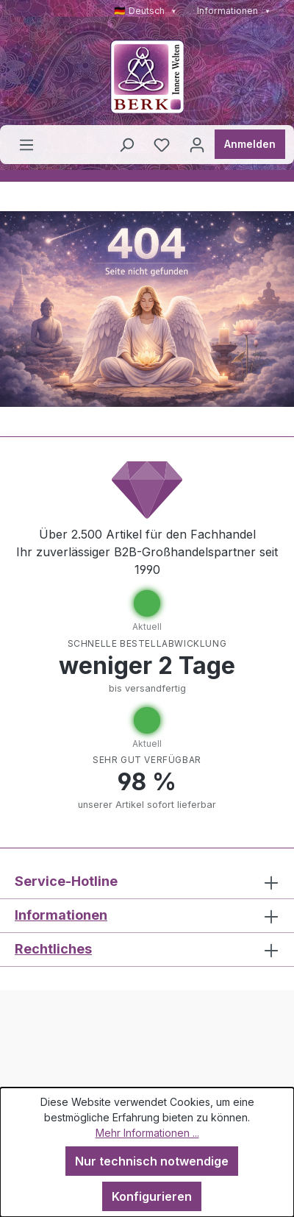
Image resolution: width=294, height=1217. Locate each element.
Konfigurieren (152, 1196)
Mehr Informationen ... (147, 1132)
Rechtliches (53, 949)
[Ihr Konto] (197, 144)
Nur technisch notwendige (152, 1161)
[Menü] (26, 144)
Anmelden (250, 144)
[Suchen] (126, 144)
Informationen (233, 10)
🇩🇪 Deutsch (145, 10)
